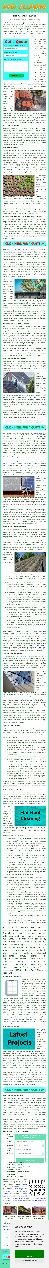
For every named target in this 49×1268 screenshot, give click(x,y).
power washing (24, 998)
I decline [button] (29, 1256)
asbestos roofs (37, 631)
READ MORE (42, 647)
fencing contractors (39, 1198)
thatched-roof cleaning (10, 318)
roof (28, 31)
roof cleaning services (11, 1000)
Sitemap (4, 1251)
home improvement (33, 1202)
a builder (7, 1191)
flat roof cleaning (29, 877)
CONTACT (38, 12)
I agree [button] (29, 1252)
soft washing (14, 998)
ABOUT (33, 12)
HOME (26, 12)
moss (37, 139)
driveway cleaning (38, 1200)
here (32, 1126)
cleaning (10, 286)
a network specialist (19, 1186)
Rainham (35, 433)
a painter (24, 1184)
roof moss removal (39, 986)
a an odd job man (17, 1198)
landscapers (19, 1188)
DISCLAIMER (43, 12)
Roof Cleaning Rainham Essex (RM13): (15, 23)
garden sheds (13, 1190)
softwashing (35, 601)
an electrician (22, 1196)
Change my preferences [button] (29, 1260)
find (8, 1098)
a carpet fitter (17, 1200)
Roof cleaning (7, 433)
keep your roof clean (39, 735)
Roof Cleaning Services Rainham (16, 1131)
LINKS (29, 12)
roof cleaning (8, 210)
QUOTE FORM (15, 1021)
